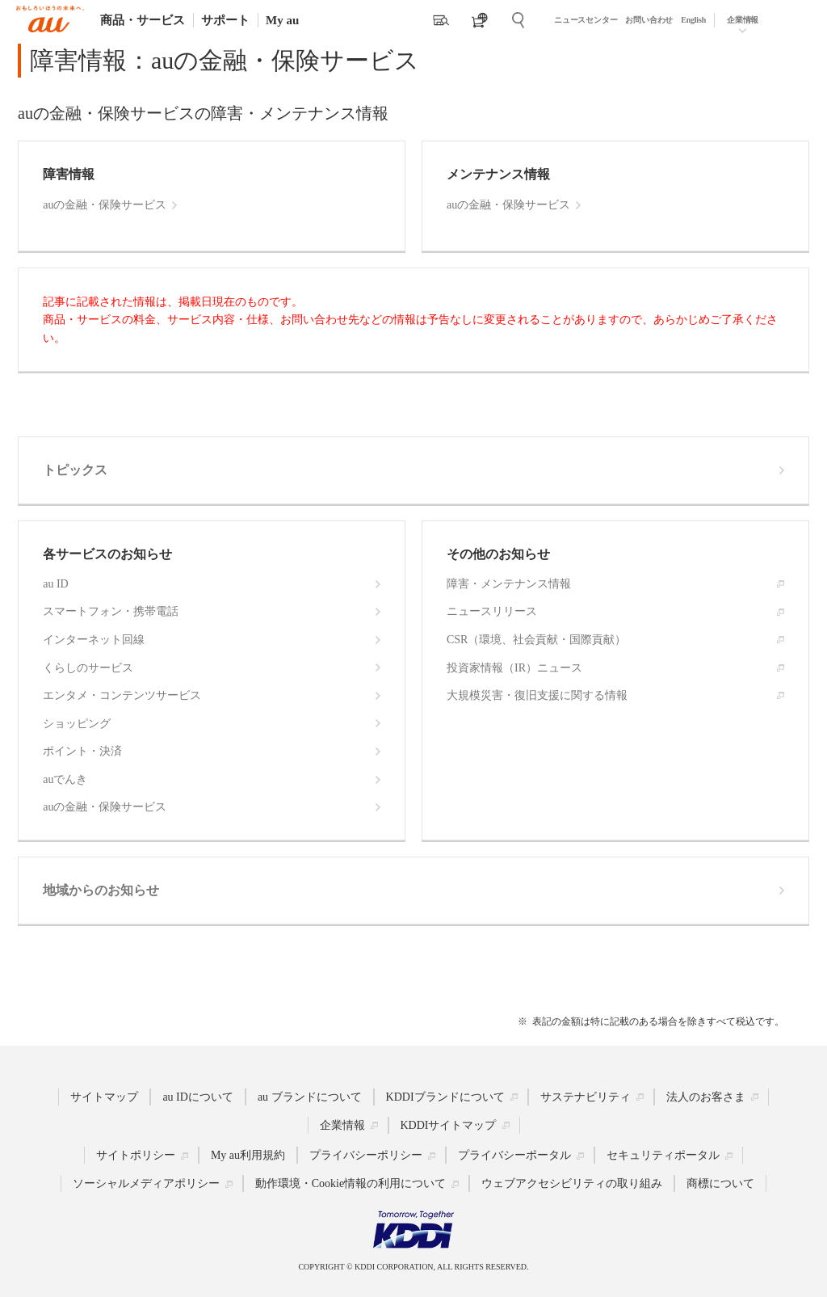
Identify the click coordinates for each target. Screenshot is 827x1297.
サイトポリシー (135, 1155)
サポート (225, 20)
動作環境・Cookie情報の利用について (350, 1183)
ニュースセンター (585, 19)
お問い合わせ (649, 19)
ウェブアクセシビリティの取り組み (571, 1183)
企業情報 (742, 19)
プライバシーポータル (514, 1155)
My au (282, 20)
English (693, 19)
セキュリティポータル (663, 1155)
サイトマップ (104, 1096)
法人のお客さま (705, 1096)
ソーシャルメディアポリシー (146, 1183)
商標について (720, 1183)
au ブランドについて (310, 1096)
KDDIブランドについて (445, 1096)
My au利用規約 (248, 1155)
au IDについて (197, 1096)
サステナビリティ (585, 1096)
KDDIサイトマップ (449, 1124)
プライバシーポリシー (365, 1155)
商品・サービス (142, 20)
